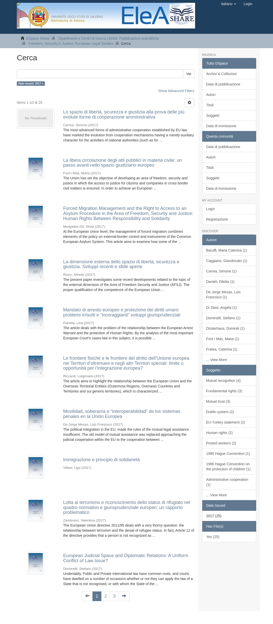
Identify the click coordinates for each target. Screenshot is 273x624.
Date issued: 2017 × (30, 83)
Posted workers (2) (221, 443)
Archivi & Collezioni (221, 74)
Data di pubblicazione (223, 84)
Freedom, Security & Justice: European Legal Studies (71, 43)
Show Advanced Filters (176, 91)
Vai (188, 74)
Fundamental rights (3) (224, 391)
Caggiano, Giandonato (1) (226, 261)
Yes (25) (213, 537)
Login (210, 209)
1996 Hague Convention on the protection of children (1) (228, 466)
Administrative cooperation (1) (227, 482)
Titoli (210, 105)
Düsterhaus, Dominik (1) (225, 328)
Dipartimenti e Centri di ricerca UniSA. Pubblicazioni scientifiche (108, 38)
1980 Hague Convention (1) (228, 454)
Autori (211, 95)
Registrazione (217, 219)
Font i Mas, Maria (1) (222, 339)
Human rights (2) (219, 433)
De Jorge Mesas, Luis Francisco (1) (223, 294)
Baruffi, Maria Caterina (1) (226, 250)
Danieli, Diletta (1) (220, 282)
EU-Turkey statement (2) (225, 422)
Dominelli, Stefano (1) (223, 318)
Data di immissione (221, 126)
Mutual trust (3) (218, 401)
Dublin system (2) (220, 412)
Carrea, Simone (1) (221, 271)
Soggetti (212, 115)
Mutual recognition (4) (223, 381)
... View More (216, 360)
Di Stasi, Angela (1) (221, 308)
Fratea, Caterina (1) (221, 349)
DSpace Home (37, 38)
